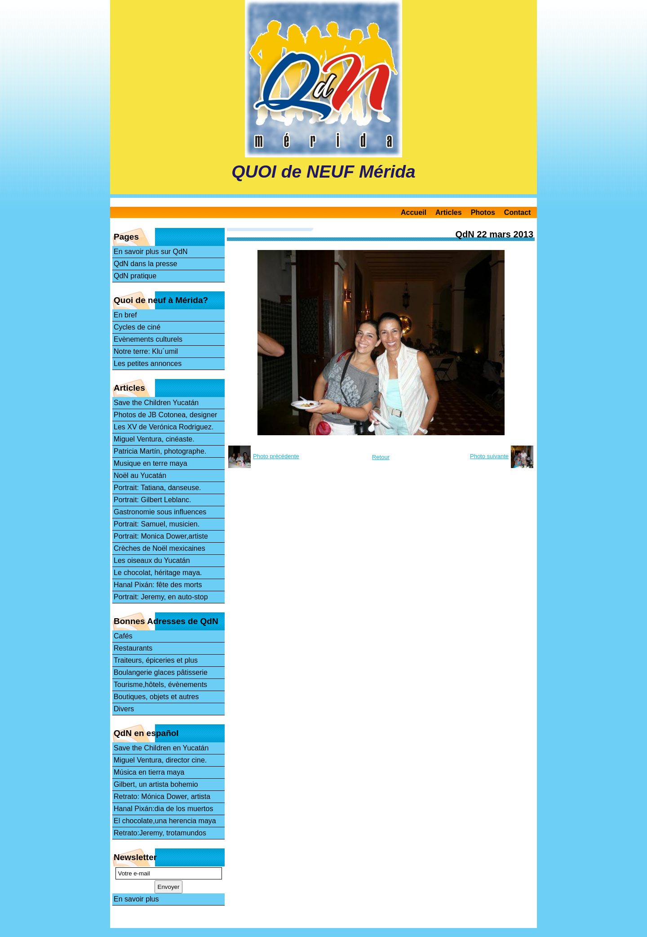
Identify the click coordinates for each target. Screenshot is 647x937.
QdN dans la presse (145, 264)
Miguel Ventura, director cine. (160, 760)
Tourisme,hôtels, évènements (160, 684)
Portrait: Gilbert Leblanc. (152, 500)
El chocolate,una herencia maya (165, 821)
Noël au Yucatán (140, 475)
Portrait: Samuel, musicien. (156, 524)
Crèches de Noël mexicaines (159, 548)
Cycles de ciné (137, 327)
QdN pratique (135, 276)
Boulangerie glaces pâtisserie (161, 672)
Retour (381, 457)
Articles (448, 212)
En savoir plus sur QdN (151, 251)
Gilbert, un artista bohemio (156, 784)
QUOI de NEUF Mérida (323, 171)
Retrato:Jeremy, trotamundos (160, 833)
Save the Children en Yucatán (161, 748)
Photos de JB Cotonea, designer (165, 415)
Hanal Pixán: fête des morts (158, 585)
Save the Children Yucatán (156, 402)
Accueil (413, 212)
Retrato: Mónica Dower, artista (162, 796)
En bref (125, 315)
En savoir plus (136, 899)
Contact (517, 212)
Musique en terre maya (150, 463)
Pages (126, 236)
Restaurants (133, 648)
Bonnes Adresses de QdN (166, 621)
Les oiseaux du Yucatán (152, 560)
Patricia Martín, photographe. (160, 451)
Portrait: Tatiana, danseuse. (157, 487)
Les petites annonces (148, 363)
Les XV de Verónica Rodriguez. (163, 427)
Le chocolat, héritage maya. (158, 572)
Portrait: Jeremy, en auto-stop (161, 597)
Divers (124, 709)
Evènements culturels (148, 339)
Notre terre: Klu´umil (146, 351)
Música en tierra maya (149, 772)
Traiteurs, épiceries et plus (156, 660)
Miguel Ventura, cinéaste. (154, 439)
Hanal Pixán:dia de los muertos (163, 808)
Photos (483, 212)
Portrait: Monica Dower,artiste (161, 536)
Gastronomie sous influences (160, 512)
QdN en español (146, 733)
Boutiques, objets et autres (156, 697)
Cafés (123, 636)
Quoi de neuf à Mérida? (161, 300)
